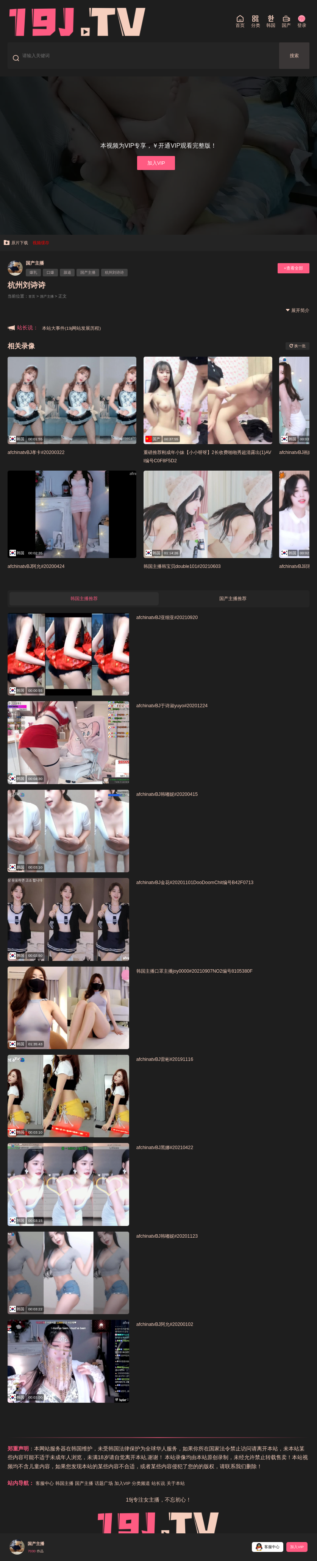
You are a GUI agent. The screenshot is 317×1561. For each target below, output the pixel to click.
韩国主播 (69, 1493)
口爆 (56, 280)
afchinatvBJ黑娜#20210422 (170, 1157)
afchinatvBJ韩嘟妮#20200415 (173, 803)
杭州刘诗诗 (133, 280)
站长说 (178, 1493)
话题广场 (114, 1493)
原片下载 (18, 249)
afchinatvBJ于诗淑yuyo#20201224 (179, 715)
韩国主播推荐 (84, 607)
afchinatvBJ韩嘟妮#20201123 (173, 1245)
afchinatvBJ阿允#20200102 (170, 1333)
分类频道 (157, 1493)
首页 (32, 303)
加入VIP (156, 168)
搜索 (294, 58)
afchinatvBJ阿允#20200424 (42, 573)
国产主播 (38, 270)
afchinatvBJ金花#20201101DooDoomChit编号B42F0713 (207, 892)
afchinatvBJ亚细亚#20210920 (173, 627)
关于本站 (197, 1493)
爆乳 (35, 280)
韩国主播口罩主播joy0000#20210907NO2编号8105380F (207, 980)
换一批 (295, 353)
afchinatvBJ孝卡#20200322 (42, 459)
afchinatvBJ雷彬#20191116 (170, 1068)
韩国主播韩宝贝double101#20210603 (191, 573)
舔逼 (76, 280)
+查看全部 (290, 275)
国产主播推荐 (233, 607)
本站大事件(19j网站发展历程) (76, 335)
